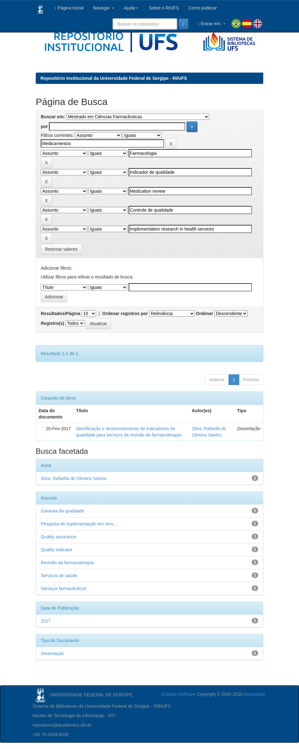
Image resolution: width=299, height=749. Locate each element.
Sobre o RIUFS (163, 7)
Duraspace (254, 694)
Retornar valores (61, 249)
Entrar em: (212, 23)
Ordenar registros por (125, 313)
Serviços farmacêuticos (64, 588)
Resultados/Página (60, 313)
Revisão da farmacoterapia (67, 562)
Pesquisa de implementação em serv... (79, 523)
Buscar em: (53, 116)
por (44, 126)
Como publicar (202, 7)
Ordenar (204, 313)
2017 (46, 620)
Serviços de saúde (59, 575)
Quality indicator (56, 549)
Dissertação (52, 653)
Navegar (103, 7)
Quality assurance (58, 536)
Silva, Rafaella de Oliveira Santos (74, 478)
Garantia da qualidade (62, 510)
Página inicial (69, 8)
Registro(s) (52, 323)
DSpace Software (178, 694)
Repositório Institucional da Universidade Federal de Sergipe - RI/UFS (113, 78)
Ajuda (131, 7)
